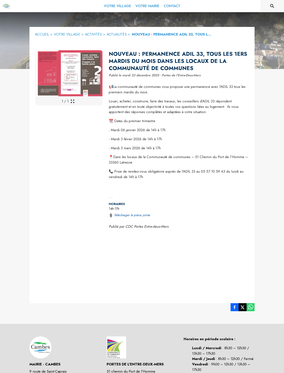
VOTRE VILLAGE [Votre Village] (67, 34)
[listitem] (235, 308)
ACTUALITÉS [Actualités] (117, 34)
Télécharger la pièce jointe (132, 215)
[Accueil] (6, 6)
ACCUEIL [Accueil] (42, 34)
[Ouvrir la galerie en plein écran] (72, 101)
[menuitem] (117, 5)
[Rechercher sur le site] (272, 6)
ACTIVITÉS (93, 34)
